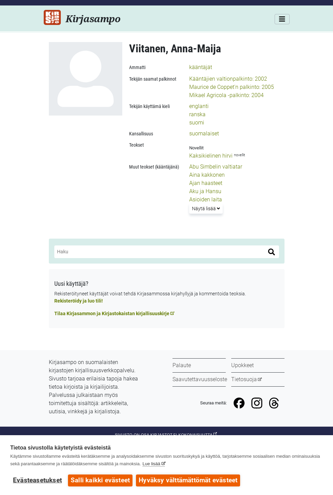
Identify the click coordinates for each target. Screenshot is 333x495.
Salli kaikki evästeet (100, 480)
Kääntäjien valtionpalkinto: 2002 (228, 79)
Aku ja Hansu (205, 191)
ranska (197, 114)
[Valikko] (282, 19)
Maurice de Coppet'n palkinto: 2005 (231, 87)
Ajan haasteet (205, 183)
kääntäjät (200, 67)
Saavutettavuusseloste (199, 379)
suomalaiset (204, 133)
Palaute (181, 365)
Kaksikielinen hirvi (211, 155)
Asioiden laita (205, 199)
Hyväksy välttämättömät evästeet (188, 480)
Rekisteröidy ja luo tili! (78, 301)
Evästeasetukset (37, 480)
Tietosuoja (244, 379)
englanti (199, 106)
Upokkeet (242, 365)
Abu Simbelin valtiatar (215, 166)
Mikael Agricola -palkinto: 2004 (226, 95)
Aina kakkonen (207, 175)
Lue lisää (151, 463)
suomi (196, 122)
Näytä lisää (207, 208)
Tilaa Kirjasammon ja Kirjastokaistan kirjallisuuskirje (111, 313)
